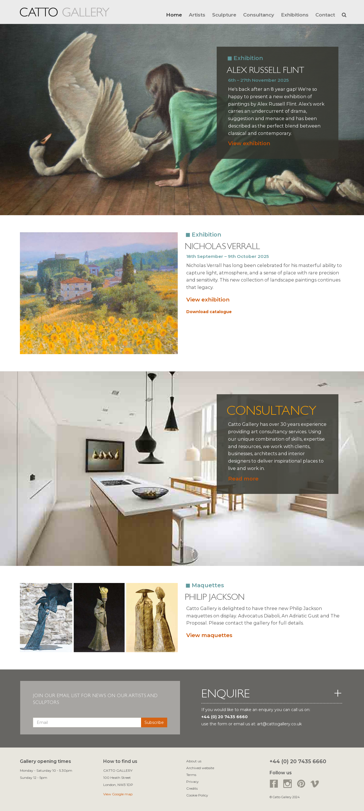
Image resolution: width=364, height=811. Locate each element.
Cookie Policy (197, 795)
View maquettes (209, 635)
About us (193, 761)
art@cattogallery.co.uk (279, 723)
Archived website (200, 768)
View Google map (118, 794)
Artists (197, 15)
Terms (191, 775)
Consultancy (258, 15)
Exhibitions (295, 15)
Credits (192, 788)
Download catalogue (209, 311)
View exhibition (249, 143)
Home (174, 15)
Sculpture (224, 15)
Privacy (192, 781)
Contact (325, 15)
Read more (243, 478)
